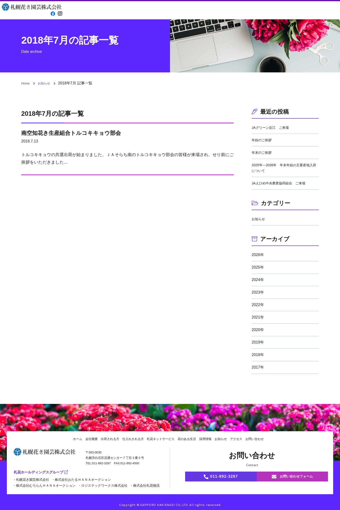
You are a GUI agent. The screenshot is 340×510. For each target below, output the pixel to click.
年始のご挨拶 (263, 140)
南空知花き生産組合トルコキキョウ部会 (81, 132)
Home (80, 10)
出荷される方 (141, 10)
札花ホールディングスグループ (42, 473)
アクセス (294, 10)
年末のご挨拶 (263, 152)
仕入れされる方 (171, 10)
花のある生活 (202, 10)
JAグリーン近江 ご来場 (273, 127)
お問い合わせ (324, 10)
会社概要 (110, 10)
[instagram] (59, 13)
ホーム (72, 439)
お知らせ (263, 10)
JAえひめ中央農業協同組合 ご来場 (282, 183)
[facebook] (51, 13)
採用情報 (233, 10)
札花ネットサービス (160, 439)
